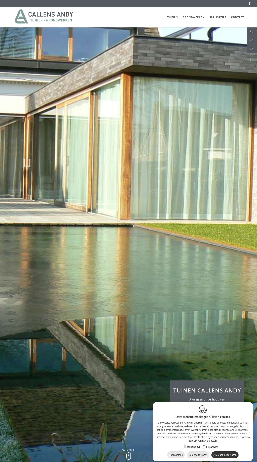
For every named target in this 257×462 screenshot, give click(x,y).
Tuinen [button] (172, 17)
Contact (237, 17)
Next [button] (193, 68)
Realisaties (217, 17)
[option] (128, 234)
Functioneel (193, 443)
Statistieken (212, 443)
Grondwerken (194, 17)
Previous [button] (64, 68)
